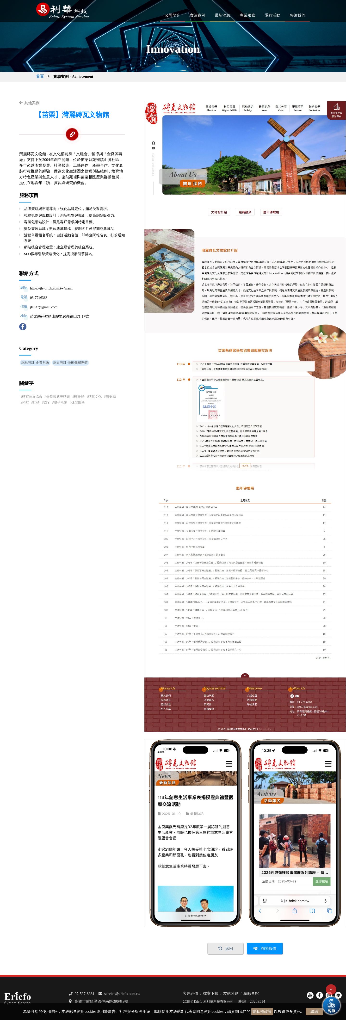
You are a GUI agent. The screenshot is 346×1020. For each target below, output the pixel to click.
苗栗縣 (111, 397)
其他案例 (32, 103)
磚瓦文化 (95, 397)
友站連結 (231, 993)
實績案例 (197, 15)
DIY (47, 402)
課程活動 (272, 15)
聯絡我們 (297, 15)
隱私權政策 (262, 1011)
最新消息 (222, 15)
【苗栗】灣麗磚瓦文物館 (72, 114)
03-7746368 (39, 298)
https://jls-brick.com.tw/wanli (51, 288)
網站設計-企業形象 (35, 362)
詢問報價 (268, 948)
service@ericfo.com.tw (122, 994)
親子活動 (60, 402)
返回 (229, 948)
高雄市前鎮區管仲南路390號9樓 (101, 1001)
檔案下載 (210, 993)
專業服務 (247, 15)
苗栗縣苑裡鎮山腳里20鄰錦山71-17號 (59, 316)
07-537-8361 (84, 994)
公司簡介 (172, 15)
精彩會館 (251, 993)
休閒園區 (78, 402)
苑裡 (25, 402)
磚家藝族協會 (32, 397)
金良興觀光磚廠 (58, 397)
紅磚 (36, 402)
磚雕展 (79, 397)
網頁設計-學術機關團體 (70, 362)
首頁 (40, 76)
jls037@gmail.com (43, 307)
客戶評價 (190, 993)
